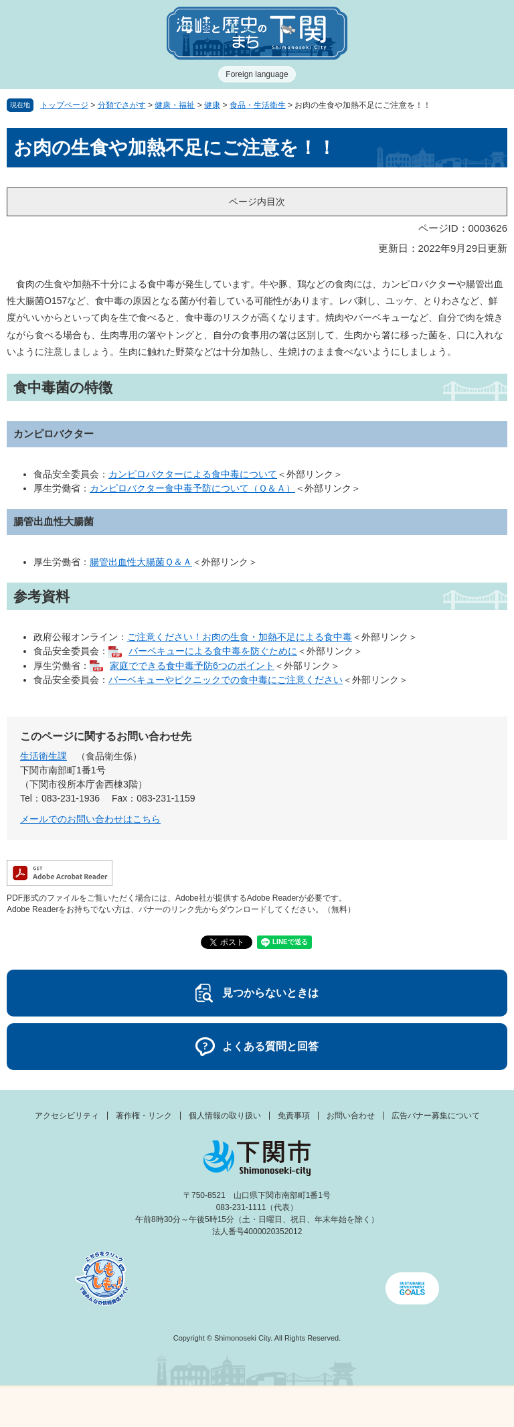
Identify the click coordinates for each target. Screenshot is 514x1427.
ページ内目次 (257, 201)
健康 (212, 105)
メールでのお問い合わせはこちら (90, 819)
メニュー (64, 1403)
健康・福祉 (175, 105)
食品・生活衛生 (258, 105)
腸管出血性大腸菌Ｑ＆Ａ (141, 561)
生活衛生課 (43, 756)
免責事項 (294, 1116)
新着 (192, 1407)
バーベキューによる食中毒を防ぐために (212, 651)
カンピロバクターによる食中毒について (192, 474)
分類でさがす (122, 105)
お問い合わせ (351, 1116)
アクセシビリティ (67, 1116)
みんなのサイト (450, 1407)
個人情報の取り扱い (225, 1116)
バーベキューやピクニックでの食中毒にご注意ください (225, 679)
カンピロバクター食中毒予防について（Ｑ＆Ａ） (192, 488)
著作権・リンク (144, 1116)
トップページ (64, 105)
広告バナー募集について (436, 1116)
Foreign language (257, 74)
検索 (321, 1407)
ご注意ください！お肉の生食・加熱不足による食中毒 (239, 636)
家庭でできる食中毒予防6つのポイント (192, 665)
